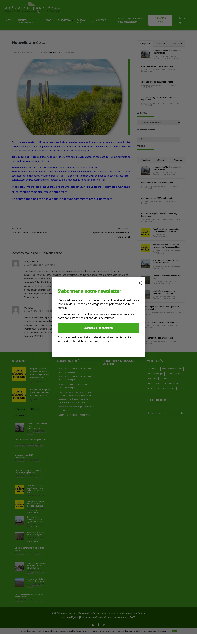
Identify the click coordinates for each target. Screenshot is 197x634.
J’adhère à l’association (98, 328)
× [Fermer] (140, 282)
